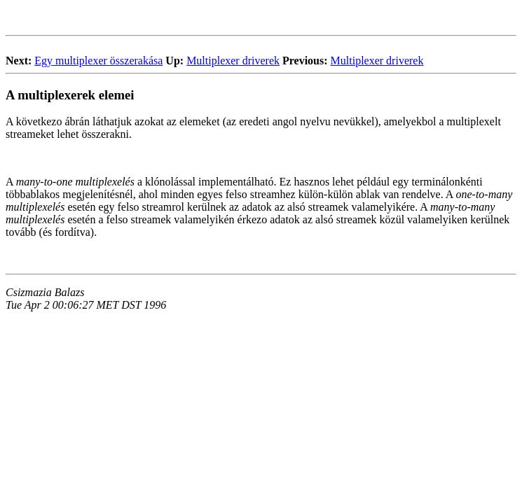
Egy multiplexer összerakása (98, 60)
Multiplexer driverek (233, 60)
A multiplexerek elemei (70, 95)
